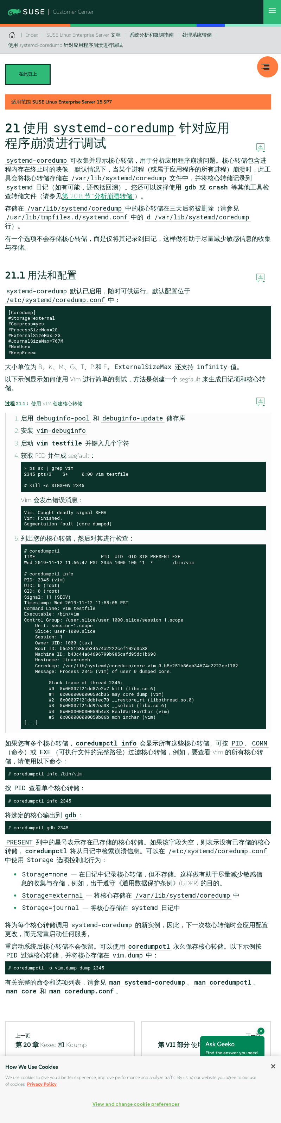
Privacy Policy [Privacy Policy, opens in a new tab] (42, 1084)
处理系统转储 (197, 35)
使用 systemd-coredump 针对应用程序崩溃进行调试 (65, 45)
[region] (140, 1089)
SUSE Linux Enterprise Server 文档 (83, 35)
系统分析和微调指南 (151, 35)
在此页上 (28, 74)
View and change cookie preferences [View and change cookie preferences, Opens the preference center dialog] (135, 1104)
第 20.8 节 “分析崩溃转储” (98, 196)
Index (32, 35)
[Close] (273, 1066)
